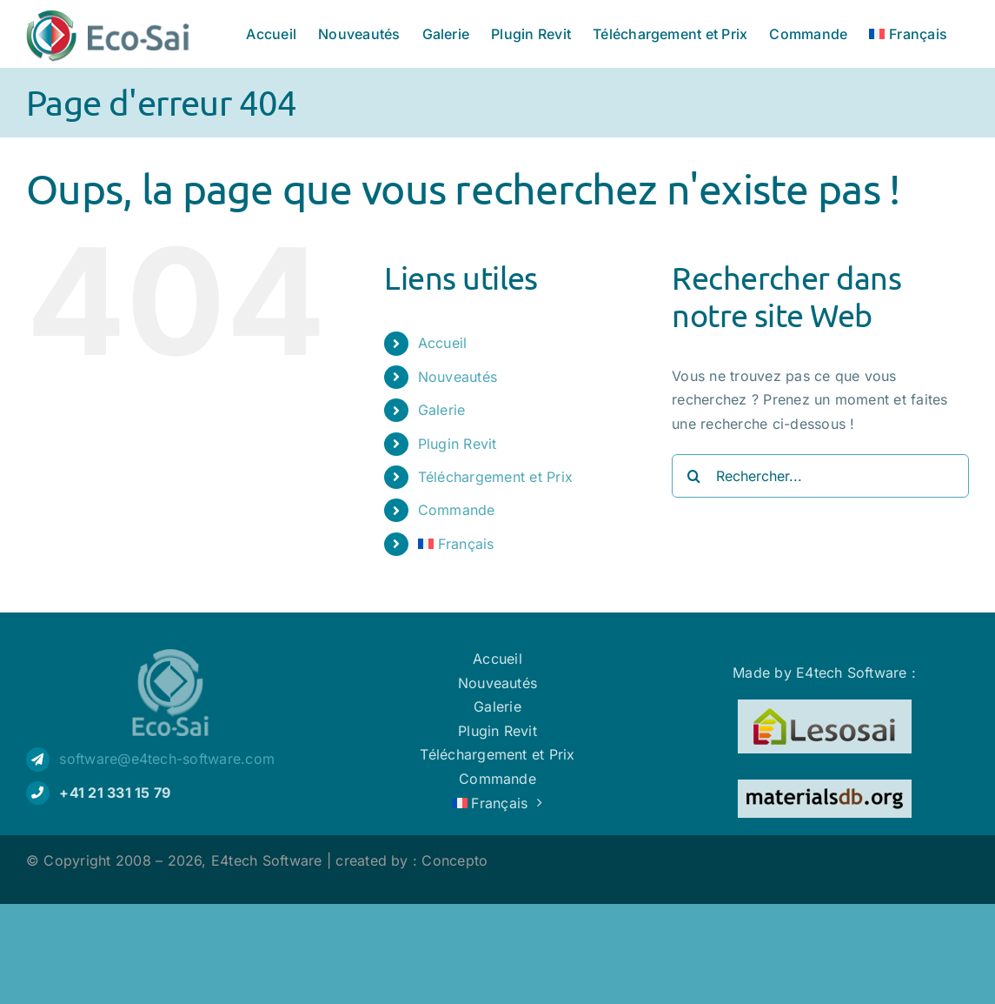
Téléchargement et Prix (495, 476)
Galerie (442, 409)
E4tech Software (266, 860)
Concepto (454, 860)
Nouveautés (457, 376)
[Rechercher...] (820, 476)
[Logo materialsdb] (825, 786)
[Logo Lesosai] (825, 706)
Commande (456, 510)
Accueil (443, 342)
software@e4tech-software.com (167, 758)
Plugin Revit (457, 443)
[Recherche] (693, 476)
